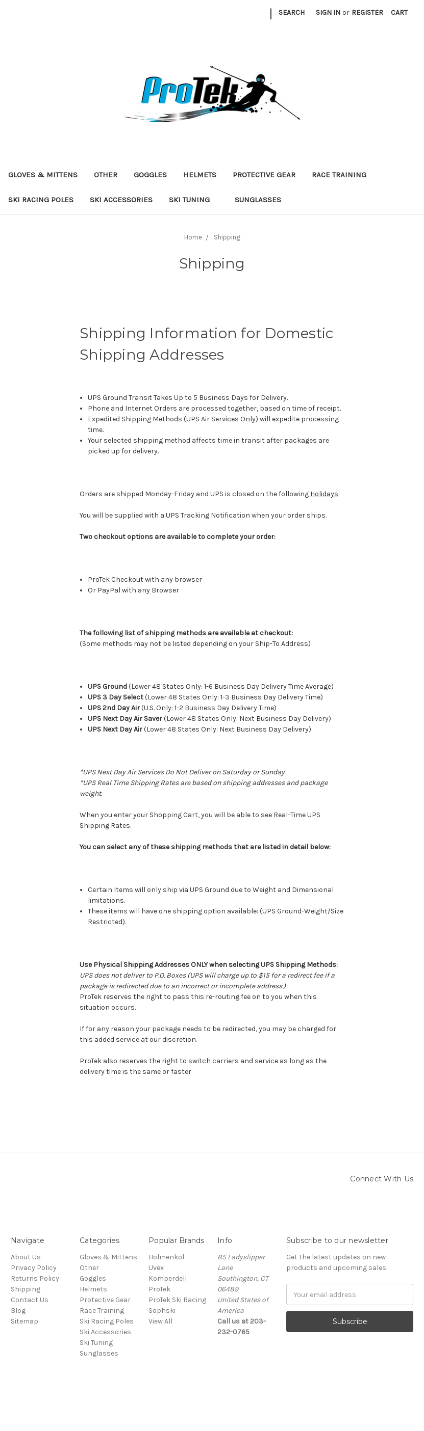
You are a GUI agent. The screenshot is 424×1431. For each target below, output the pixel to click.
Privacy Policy (34, 1267)
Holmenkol (166, 1257)
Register (367, 12)
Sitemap (24, 1321)
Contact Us (29, 1299)
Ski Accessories (121, 199)
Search (292, 12)
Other (105, 174)
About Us (26, 1257)
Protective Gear (264, 174)
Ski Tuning (193, 199)
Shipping (25, 1289)
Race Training (339, 174)
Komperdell (167, 1278)
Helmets (199, 174)
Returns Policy (35, 1278)
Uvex (156, 1267)
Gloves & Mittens (43, 174)
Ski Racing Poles (40, 199)
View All (160, 1321)
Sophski (162, 1310)
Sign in (328, 12)
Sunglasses (258, 199)
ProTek (159, 1289)
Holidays (324, 494)
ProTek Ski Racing (177, 1299)
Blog (18, 1310)
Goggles (150, 174)
